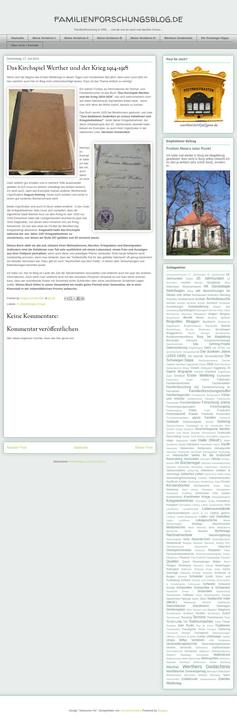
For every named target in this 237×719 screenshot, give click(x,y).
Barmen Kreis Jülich (219, 310)
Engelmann (224, 371)
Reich (227, 561)
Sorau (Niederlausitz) (208, 595)
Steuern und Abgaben (205, 609)
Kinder (183, 481)
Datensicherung (176, 347)
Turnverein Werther (178, 633)
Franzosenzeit (175, 414)
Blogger (162, 710)
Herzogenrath (210, 452)
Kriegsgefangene (221, 497)
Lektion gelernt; (220, 513)
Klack (227, 485)
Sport (203, 598)
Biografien (174, 321)
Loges (169, 520)
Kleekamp (172, 489)
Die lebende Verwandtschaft (205, 356)
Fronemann (223, 414)
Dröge (186, 368)
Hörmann (205, 459)
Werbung (225, 662)
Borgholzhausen (192, 326)
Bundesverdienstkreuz (179, 336)
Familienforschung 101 (182, 387)
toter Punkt (186, 625)
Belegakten (200, 314)
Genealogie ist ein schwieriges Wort (208, 425)
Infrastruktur (211, 467)
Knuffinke (187, 493)
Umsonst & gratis (186, 636)
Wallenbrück (222, 654)
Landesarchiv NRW (219, 505)
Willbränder (224, 671)
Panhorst (200, 550)
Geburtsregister (192, 421)
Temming (186, 617)
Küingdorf (172, 504)
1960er (189, 278)
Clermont (191, 340)
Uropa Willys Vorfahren (185, 640)
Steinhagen (223, 606)
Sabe (217, 569)
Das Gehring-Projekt (211, 344)
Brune (192, 333)
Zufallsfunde (189, 679)
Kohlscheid (202, 493)
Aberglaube (213, 282)
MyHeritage (222, 531)
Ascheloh (212, 303)
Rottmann (186, 569)
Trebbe (201, 629)
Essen (189, 379)
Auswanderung (198, 306)
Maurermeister (221, 523)
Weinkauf (184, 662)
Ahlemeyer (172, 286)
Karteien (202, 478)
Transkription (173, 629)
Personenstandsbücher (180, 553)
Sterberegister (175, 609)
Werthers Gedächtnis (178, 38)
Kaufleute (172, 481)
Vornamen (191, 651)
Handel (182, 444)
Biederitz (212, 317)
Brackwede (211, 326)
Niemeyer (209, 543)
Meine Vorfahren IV (143, 38)
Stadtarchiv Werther (197, 602)
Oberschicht (201, 546)
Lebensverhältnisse (178, 513)
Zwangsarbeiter (208, 679)
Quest (186, 561)
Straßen (200, 613)
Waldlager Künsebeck (194, 655)
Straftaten (188, 613)
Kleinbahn (207, 489)
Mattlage (197, 523)
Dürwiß (195, 368)
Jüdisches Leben (192, 474)
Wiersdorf (212, 671)
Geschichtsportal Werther (212, 429)
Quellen (172, 561)
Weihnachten (210, 658)
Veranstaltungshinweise (216, 643)
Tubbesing (224, 629)
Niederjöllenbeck (221, 539)
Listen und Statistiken (214, 516)
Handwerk (193, 444)
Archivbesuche (218, 299)
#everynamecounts (176, 274)
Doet (217, 364)
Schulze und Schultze (203, 580)
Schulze (186, 580)
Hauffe (225, 444)
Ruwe (209, 569)
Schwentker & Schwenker (212, 587)
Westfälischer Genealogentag (186, 671)
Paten (227, 550)
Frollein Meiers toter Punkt (188, 148)
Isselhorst (225, 467)
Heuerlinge (224, 452)
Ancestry (171, 299)
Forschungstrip (220, 406)
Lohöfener (184, 520)
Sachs (226, 569)
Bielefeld (225, 317)
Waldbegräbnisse (221, 651)
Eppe (169, 375)
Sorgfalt (226, 595)
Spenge (186, 598)
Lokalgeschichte (206, 520)
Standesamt (201, 606)
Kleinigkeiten (223, 489)
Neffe (186, 539)
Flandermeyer (194, 398)
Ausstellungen (174, 306)
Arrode (201, 303)
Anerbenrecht (186, 299)
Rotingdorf (172, 569)
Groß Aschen (198, 436)
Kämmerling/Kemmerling (181, 477)
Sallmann (185, 573)
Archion (200, 299)
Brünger (205, 333)
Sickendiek (204, 591)
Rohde (209, 565)
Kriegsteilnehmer (179, 501)
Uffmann (170, 636)
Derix (207, 347)
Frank (207, 410)
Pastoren (214, 550)
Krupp (211, 501)
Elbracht (199, 371)
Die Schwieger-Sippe (215, 38)
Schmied (182, 576)
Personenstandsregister (208, 554)
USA (211, 640)
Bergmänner (173, 317)
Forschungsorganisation (180, 406)
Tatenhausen (173, 617)
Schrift (209, 576)
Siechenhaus (223, 591)
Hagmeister (182, 440)
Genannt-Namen (175, 425)
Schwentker (184, 587)
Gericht (170, 429)
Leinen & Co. (200, 513)
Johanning (193, 470)
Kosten (226, 493)
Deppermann (196, 347)
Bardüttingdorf (187, 310)
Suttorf (226, 613)
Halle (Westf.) (209, 440)
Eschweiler (223, 375)
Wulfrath (202, 675)
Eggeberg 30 (222, 368)
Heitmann (171, 452)
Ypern (226, 675)
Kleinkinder (172, 493)
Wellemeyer (199, 662)
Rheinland (185, 565)
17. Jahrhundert (197, 274)
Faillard (205, 379)
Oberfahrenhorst (175, 546)
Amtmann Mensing (218, 295)
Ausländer (224, 303)
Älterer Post (144, 447)
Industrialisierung (221, 463)
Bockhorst (209, 321)
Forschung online (216, 402)
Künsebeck (185, 505)
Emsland (210, 371)
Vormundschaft (174, 651)
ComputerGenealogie (217, 340)
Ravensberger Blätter (207, 561)
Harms (216, 444)
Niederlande (173, 542)
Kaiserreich (210, 474)
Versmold (185, 647)
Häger (170, 440)
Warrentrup (195, 658)
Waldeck (170, 655)
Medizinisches (175, 527)
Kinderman (194, 481)
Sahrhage (172, 572)
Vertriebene (201, 647)
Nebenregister (173, 539)
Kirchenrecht (201, 485)
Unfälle (201, 636)
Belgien (213, 313)
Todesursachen (201, 621)
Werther (172, 667)
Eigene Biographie (179, 371)
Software (188, 595)
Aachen (185, 282)
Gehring (223, 421)
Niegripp (187, 543)
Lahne (204, 505)
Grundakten (212, 436)
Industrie (171, 467)
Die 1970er (219, 347)
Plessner (184, 557)
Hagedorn (225, 436)
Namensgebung (219, 535)
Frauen (193, 414)
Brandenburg (173, 329)
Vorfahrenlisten (221, 647)
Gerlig (179, 429)
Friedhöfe (207, 414)
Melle (212, 527)
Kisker (217, 485)
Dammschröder (174, 344)
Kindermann (207, 481)
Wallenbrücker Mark (177, 658)
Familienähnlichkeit (177, 383)
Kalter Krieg (223, 474)
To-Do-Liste (174, 621)
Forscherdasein (190, 402)
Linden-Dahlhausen (187, 516)
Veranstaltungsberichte (181, 643)
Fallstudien (223, 379)
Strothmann (213, 613)
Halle (193, 440)
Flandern (209, 398)
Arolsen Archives (186, 303)
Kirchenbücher (178, 485)
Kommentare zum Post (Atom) (87, 461)
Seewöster (172, 591)
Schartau (207, 573)
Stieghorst (224, 609)
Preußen (225, 557)
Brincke (189, 329)
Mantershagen (174, 524)
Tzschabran (201, 632)
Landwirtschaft (190, 509)
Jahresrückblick (175, 470)
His (168, 455)
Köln (215, 493)
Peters (226, 554)
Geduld (209, 422)
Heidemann (204, 448)
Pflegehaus (172, 557)
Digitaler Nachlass (176, 364)
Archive (170, 303)
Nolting (220, 543)
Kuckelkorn (223, 501)
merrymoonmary (130, 710)
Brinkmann (204, 329)
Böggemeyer (173, 326)
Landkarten (172, 509)
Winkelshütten (173, 675)
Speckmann (173, 598)
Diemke (226, 360)
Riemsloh (198, 565)
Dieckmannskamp (208, 360)
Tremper (211, 629)
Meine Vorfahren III (109, 38)
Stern (189, 609)
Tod (185, 621)
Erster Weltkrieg (200, 375)
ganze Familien (204, 417)
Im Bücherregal (26, 304)
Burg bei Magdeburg (213, 336)
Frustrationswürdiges (177, 417)
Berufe (187, 317)
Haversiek (171, 448)
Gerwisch (189, 429)
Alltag (190, 291)
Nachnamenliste (179, 535)
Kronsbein (201, 501)
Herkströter (184, 452)
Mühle (187, 531)
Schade (196, 573)
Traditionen (222, 625)
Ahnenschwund (191, 286)
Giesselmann (209, 432)
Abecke (199, 282)
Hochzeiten (191, 459)
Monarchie (172, 531)
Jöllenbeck (207, 470)
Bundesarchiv (222, 333)
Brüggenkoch (174, 333)
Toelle (218, 621)
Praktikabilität (213, 557)
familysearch (213, 395)
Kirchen (225, 481)
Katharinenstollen (219, 477)
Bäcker (217, 306)
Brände (225, 325)
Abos (227, 282)
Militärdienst (223, 527)
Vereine (171, 647)
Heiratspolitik (222, 448)
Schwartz (209, 584)
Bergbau (225, 313)
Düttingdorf (206, 368)
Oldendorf (224, 546)
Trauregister (189, 629)
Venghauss (224, 640)
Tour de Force (204, 625)
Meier (191, 527)
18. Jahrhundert (216, 274)
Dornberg (225, 364)
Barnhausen (172, 314)
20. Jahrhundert (210, 278)
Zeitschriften (172, 679)
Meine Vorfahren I (44, 38)
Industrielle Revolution (190, 467)
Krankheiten (192, 496)
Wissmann (189, 675)
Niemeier (198, 543)
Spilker (195, 598)
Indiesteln (206, 463)
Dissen (202, 364)
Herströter (196, 452)
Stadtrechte (224, 602)
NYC (227, 543)
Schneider (196, 576)
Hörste (215, 459)
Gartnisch (225, 417)
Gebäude (172, 421)
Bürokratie (172, 340)
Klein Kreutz (190, 489)
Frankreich (223, 410)
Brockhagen (223, 329)
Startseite (17, 38)
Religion (171, 565)
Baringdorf (202, 310)
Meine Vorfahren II (76, 38)
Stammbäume (175, 606)
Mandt (226, 520)
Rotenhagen (222, 565)
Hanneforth (206, 444)
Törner (226, 621)
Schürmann (194, 584)
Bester (200, 317)
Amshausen (199, 295)
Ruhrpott (199, 569)
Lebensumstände (216, 509)
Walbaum (204, 651)
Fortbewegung (174, 410)
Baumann (187, 314)
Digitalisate (192, 364)
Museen (203, 531)
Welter (213, 662)
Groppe (186, 436)
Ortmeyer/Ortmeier (179, 550)
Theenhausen (215, 617)
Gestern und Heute (177, 432)
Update (226, 636)
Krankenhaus (174, 496)
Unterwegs (214, 636)
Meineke (201, 527)
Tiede (227, 617)
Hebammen (187, 448)
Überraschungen (221, 633)
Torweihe (171, 625)
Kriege (41, 304)
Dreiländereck (173, 368)
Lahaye (196, 505)
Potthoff (200, 557)
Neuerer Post (17, 447)
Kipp (217, 481)
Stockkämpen (173, 613)
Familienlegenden (178, 395)
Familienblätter (221, 383)
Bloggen (193, 321)
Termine (199, 617)
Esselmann (172, 379)
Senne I (187, 591)
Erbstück (179, 375)
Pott (193, 557)
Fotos (192, 410)
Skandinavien (173, 595)
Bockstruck (224, 321)
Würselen (215, 675)
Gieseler (195, 432)
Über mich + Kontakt (25, 45)
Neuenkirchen (201, 539)
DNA (210, 364)
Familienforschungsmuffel (209, 391)
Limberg (170, 516)
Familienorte (198, 395)
